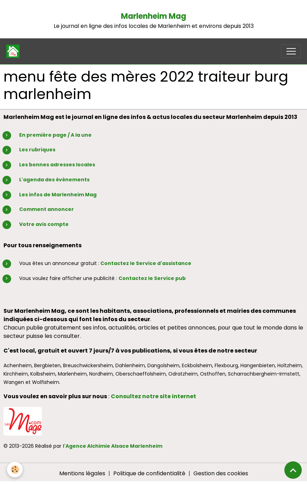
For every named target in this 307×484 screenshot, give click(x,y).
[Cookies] (15, 469)
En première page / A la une (55, 134)
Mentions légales (82, 473)
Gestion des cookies (220, 473)
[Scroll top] (293, 470)
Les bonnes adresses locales (57, 164)
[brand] (14, 51)
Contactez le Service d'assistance (145, 263)
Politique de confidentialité (149, 473)
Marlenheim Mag (153, 16)
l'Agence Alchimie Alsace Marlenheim (112, 446)
